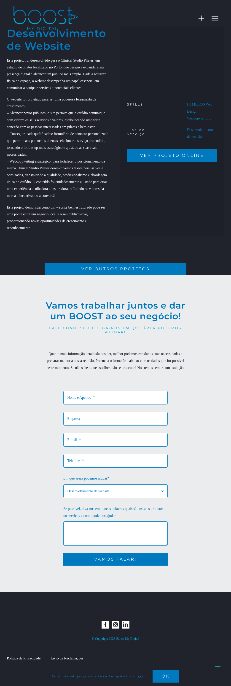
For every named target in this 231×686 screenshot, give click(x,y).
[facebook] (105, 625)
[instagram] (115, 625)
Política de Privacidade (24, 658)
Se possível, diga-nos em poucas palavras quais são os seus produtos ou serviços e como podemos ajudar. (113, 512)
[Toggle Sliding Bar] (199, 18)
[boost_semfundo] (45, 6)
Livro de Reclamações (67, 658)
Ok (166, 676)
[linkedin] (125, 625)
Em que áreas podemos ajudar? (86, 478)
